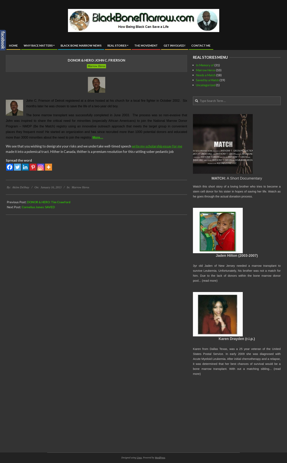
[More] (48, 167)
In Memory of (205, 65)
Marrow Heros (96, 66)
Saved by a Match (207, 80)
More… (97, 137)
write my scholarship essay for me (157, 146)
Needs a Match (206, 75)
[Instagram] (40, 167)
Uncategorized (205, 85)
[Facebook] (9, 167)
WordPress (160, 457)
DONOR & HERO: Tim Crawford (48, 202)
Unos (139, 457)
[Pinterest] (32, 167)
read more (209, 280)
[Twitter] (17, 167)
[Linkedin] (25, 167)
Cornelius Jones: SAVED (38, 207)
